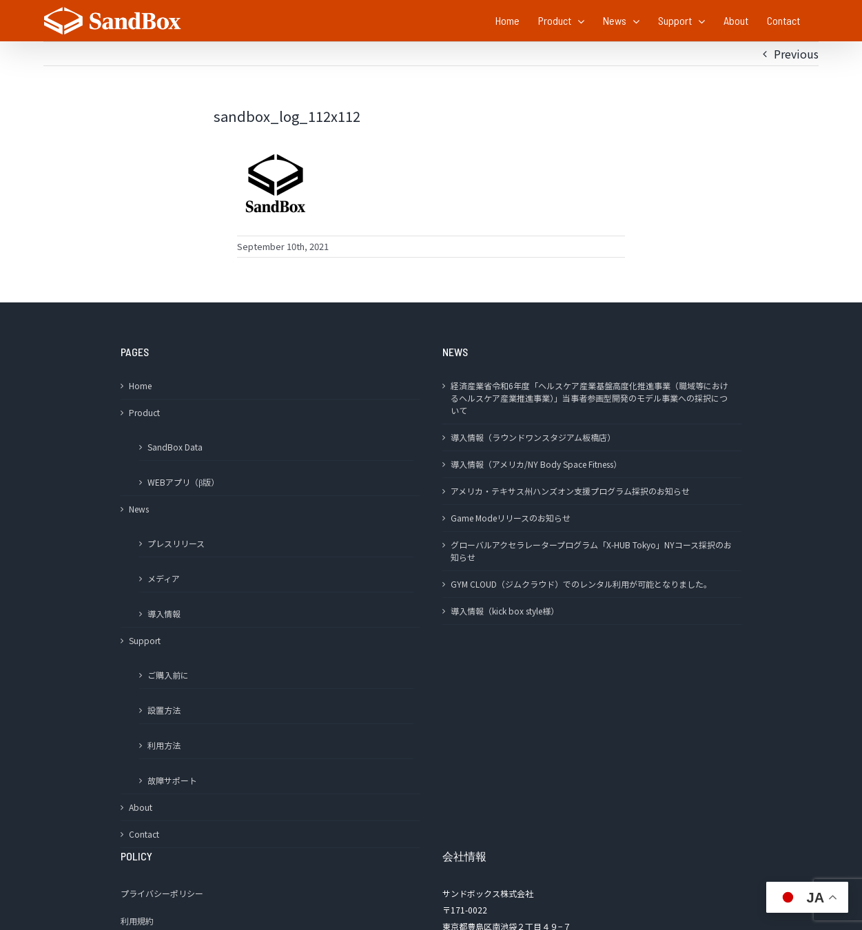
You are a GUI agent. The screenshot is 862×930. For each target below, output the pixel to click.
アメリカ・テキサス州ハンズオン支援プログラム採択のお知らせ (570, 491)
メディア (163, 578)
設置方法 (164, 710)
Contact (144, 834)
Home (140, 385)
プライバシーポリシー (162, 893)
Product (144, 412)
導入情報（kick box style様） (505, 611)
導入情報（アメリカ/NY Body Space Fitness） (536, 464)
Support (145, 640)
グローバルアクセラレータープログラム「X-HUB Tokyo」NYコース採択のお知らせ (591, 551)
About (140, 807)
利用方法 (164, 745)
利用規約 (137, 921)
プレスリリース (176, 543)
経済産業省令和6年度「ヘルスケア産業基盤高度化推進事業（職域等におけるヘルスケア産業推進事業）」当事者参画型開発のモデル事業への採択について (589, 398)
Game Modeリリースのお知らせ (511, 518)
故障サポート (172, 780)
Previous (796, 53)
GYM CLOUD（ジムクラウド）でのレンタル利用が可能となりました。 (581, 584)
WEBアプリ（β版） (183, 482)
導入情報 (164, 613)
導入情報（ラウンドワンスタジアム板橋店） (533, 437)
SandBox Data (175, 447)
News (139, 509)
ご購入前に (168, 675)
